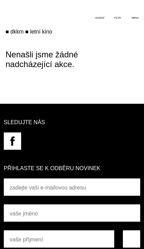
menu (135, 18)
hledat (100, 18)
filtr (117, 18)
